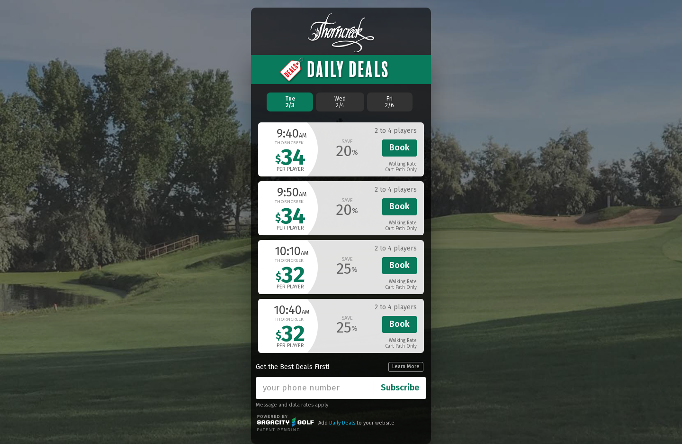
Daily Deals (342, 423)
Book (399, 147)
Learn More (406, 366)
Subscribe (400, 387)
